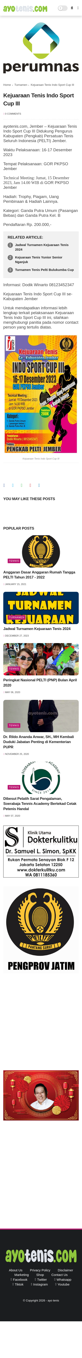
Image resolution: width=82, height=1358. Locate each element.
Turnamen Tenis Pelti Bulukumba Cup (44, 270)
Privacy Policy (40, 1270)
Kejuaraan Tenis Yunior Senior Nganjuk (38, 259)
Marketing (21, 1275)
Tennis (14, 560)
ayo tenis (53, 1300)
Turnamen (20, 84)
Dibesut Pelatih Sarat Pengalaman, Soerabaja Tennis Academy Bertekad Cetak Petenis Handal (39, 804)
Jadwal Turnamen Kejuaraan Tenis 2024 (42, 247)
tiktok (19, 1284)
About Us (16, 1270)
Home (7, 84)
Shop (40, 1275)
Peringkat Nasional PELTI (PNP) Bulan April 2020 (40, 682)
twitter (42, 1279)
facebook (20, 1279)
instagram (40, 1284)
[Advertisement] (41, 1023)
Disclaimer (65, 1270)
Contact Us (59, 1275)
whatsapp (64, 1279)
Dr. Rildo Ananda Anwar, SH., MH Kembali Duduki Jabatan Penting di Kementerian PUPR (38, 742)
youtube (64, 1284)
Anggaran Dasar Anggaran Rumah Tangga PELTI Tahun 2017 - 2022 (39, 575)
